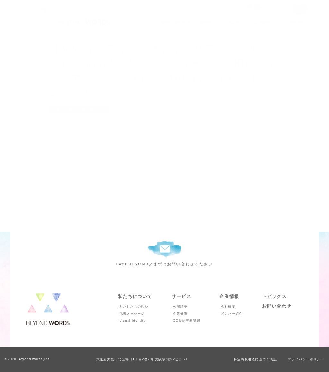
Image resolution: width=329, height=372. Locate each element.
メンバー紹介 (232, 313)
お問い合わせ (277, 306)
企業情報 (229, 296)
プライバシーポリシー (306, 359)
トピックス (274, 296)
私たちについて (135, 296)
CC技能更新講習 (186, 320)
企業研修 (180, 313)
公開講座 (180, 306)
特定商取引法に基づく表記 (255, 359)
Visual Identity (133, 320)
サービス (181, 296)
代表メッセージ (132, 313)
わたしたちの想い (134, 306)
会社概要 (228, 306)
